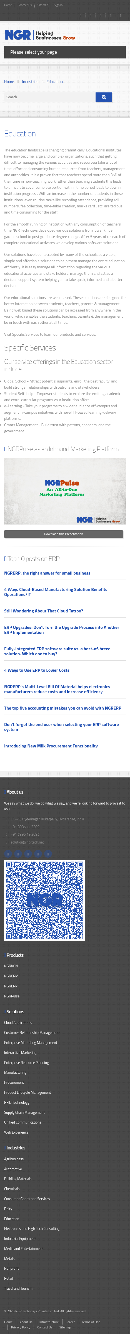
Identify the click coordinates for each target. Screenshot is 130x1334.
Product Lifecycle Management (27, 1092)
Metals (9, 1258)
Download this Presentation (63, 533)
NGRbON (11, 966)
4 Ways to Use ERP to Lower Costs (36, 670)
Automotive (13, 1169)
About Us (25, 1322)
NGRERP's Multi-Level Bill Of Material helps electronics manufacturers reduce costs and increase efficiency (57, 689)
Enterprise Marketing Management (30, 1042)
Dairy (8, 1209)
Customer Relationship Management (32, 1032)
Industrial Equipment (20, 1238)
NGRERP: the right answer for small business (47, 573)
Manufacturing (15, 1072)
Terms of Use (91, 1322)
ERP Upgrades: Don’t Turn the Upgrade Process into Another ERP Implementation (61, 630)
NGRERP (11, 986)
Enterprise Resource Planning (26, 1062)
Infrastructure (49, 1322)
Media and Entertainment (23, 1248)
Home (8, 5)
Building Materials (17, 1178)
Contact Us (25, 5)
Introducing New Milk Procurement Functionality (51, 745)
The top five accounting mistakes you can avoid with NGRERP (62, 708)
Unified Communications (22, 1122)
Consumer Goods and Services (27, 1198)
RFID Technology (16, 1102)
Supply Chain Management (24, 1112)
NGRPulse (11, 996)
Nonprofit (11, 1268)
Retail (8, 1278)
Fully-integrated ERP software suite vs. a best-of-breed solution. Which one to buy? (57, 651)
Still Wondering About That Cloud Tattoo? (43, 610)
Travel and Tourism (18, 1288)
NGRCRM (11, 976)
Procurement (14, 1082)
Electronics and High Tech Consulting (32, 1228)
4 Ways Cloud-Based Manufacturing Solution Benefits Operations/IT (55, 592)
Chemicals (12, 1188)
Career (70, 1322)
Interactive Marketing (20, 1052)
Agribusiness (14, 1159)
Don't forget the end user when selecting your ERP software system (61, 727)
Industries (30, 81)
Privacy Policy (20, 1327)
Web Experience (16, 1132)
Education (55, 81)
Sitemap (43, 5)
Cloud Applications (18, 1022)
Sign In (58, 5)
